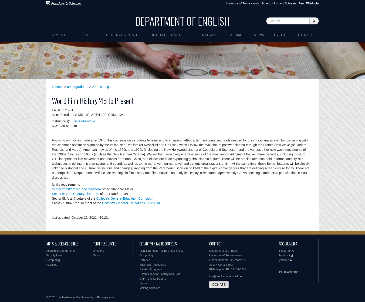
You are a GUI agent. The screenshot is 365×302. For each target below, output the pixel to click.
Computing (53, 260)
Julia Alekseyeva (83, 121)
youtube (284, 260)
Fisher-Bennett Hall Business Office (161, 250)
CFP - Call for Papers (152, 278)
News (259, 35)
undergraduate (77, 87)
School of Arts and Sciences (278, 3)
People (86, 35)
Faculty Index (54, 255)
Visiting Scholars (149, 288)
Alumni (237, 35)
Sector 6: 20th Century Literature (75, 194)
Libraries (144, 260)
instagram (285, 250)
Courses (60, 35)
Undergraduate (122, 35)
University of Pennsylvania (242, 3)
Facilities (51, 264)
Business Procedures (152, 264)
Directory (98, 250)
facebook (285, 255)
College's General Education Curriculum (125, 198)
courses (57, 87)
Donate (305, 35)
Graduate (209, 35)
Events (281, 35)
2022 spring (100, 87)
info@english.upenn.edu (224, 276)
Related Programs (150, 269)
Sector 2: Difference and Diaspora (76, 189)
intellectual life (169, 35)
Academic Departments (60, 250)
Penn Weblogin (289, 271)
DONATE (219, 284)
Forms (143, 283)
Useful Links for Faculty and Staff (159, 274)
